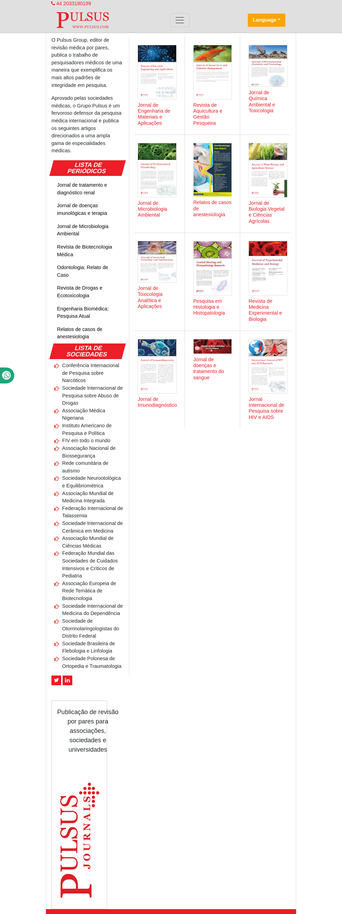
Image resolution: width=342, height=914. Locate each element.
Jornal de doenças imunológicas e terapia (82, 209)
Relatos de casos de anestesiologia (79, 333)
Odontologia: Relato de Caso (82, 271)
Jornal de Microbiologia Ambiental (82, 230)
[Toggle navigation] (179, 20)
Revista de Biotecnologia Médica (84, 250)
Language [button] (264, 20)
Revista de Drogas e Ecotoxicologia (79, 291)
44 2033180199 (71, 3)
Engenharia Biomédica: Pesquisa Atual (83, 312)
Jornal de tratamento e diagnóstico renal (82, 188)
